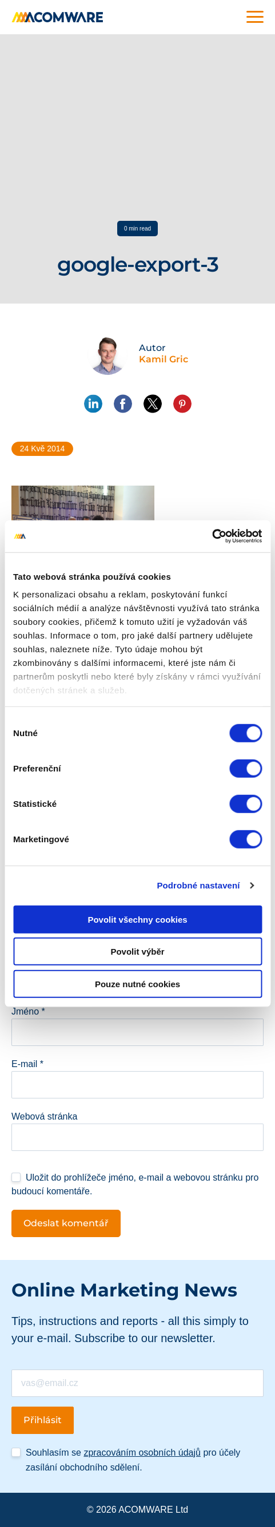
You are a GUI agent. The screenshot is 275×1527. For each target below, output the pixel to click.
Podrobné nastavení (198, 885)
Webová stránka (44, 1116)
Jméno (28, 1011)
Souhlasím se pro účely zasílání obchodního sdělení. (133, 1460)
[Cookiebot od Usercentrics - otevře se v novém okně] (212, 536)
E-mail (27, 1064)
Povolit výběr (137, 951)
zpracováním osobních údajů (142, 1452)
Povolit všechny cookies (137, 919)
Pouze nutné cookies (137, 983)
